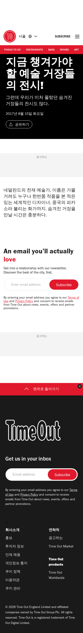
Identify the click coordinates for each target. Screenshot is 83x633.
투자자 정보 (14, 547)
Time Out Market (61, 547)
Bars (51, 50)
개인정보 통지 (16, 563)
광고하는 (56, 538)
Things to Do (12, 50)
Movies (64, 50)
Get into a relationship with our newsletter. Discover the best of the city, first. (35, 271)
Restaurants (34, 50)
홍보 (8, 538)
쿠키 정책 (12, 572)
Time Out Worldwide (56, 575)
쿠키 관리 (12, 589)
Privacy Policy (24, 301)
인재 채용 (12, 555)
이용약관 (12, 580)
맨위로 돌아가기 (41, 389)
